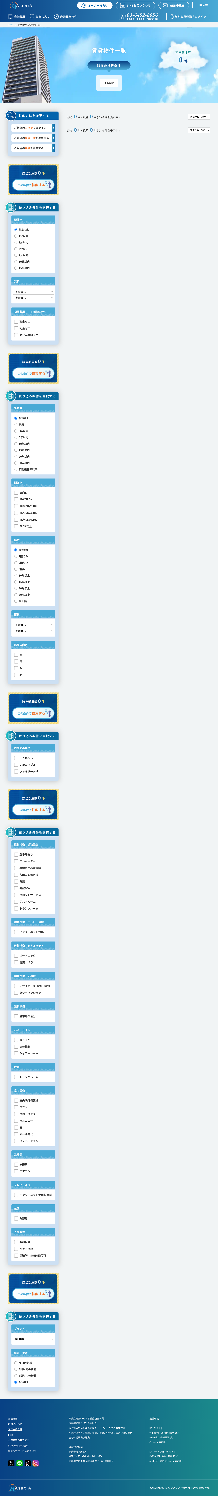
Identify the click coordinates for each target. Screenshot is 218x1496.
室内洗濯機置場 (26, 1100)
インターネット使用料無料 (33, 1195)
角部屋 (21, 1218)
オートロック (25, 955)
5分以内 (21, 249)
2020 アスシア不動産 (176, 1487)
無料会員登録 (15, 1429)
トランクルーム (26, 908)
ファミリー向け (26, 771)
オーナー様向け (94, 5)
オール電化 (23, 1134)
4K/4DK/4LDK (25, 519)
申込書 (203, 5)
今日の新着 (23, 1363)
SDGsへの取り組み (18, 1445)
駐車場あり (23, 854)
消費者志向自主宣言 (18, 1440)
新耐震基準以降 (26, 469)
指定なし (21, 229)
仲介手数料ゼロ (26, 335)
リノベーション (26, 1141)
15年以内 (22, 450)
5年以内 (21, 437)
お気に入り (40, 16)
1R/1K (20, 492)
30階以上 (22, 595)
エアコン (22, 1171)
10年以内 (22, 444)
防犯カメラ (23, 962)
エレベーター (25, 861)
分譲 (19, 881)
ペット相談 (23, 1249)
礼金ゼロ (22, 328)
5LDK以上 (23, 526)
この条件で (31, 184)
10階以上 (22, 575)
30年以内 (22, 463)
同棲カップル (25, 765)
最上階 (20, 601)
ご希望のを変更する (34, 128)
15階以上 (22, 582)
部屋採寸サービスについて (22, 1451)
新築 (19, 424)
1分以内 (21, 236)
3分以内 (21, 242)
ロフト (21, 1107)
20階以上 (22, 588)
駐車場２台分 (25, 1016)
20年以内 (22, 456)
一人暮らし (23, 758)
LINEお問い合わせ (135, 5)
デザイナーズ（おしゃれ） (33, 986)
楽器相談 (22, 1242)
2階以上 (21, 563)
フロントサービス (27, 895)
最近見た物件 (65, 16)
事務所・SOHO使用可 (30, 1255)
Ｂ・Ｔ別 (22, 1040)
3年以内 (21, 431)
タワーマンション (27, 993)
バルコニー (23, 1121)
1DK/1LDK (23, 499)
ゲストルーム (25, 902)
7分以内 (21, 255)
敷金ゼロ (22, 321)
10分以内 (22, 261)
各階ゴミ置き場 (26, 875)
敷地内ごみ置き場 (27, 868)
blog (10, 1434)
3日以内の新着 (25, 1369)
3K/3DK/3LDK (25, 513)
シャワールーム (26, 1053)
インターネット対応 (29, 932)
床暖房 (21, 1164)
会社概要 (17, 16)
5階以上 (21, 569)
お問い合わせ (15, 1424)
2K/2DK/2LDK (25, 506)
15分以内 (22, 268)
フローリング (25, 1114)
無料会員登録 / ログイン (187, 16)
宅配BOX (22, 888)
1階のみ (21, 556)
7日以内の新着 (25, 1376)
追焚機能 (22, 1046)
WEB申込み (174, 5)
